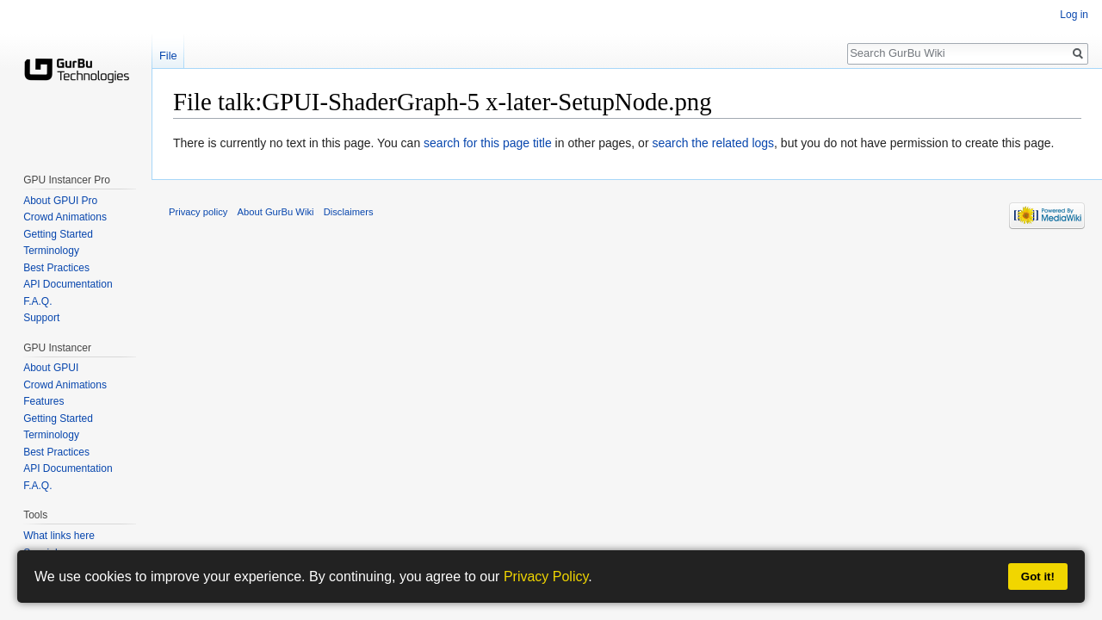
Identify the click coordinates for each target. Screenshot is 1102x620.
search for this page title (488, 143)
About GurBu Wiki (276, 212)
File (168, 55)
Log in (1074, 15)
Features (43, 401)
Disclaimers (349, 212)
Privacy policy (198, 212)
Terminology (51, 251)
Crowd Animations (65, 217)
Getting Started (58, 234)
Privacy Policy (546, 576)
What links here (59, 536)
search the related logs (713, 143)
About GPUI (50, 368)
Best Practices (56, 268)
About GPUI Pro (60, 201)
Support (41, 318)
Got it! (1038, 576)
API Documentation (67, 284)
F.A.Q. (37, 301)
